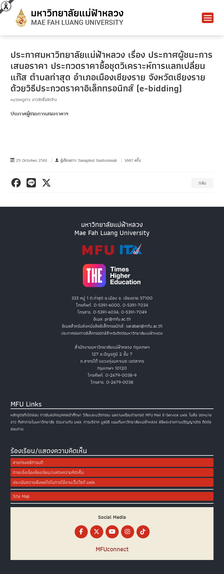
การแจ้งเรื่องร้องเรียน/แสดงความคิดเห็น (48, 472)
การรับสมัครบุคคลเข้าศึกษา (60, 415)
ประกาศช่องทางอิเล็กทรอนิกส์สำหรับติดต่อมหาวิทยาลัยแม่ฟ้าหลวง (112, 333)
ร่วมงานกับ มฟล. (69, 422)
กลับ (202, 183)
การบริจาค (91, 422)
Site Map (21, 496)
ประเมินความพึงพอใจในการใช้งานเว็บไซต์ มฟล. (54, 482)
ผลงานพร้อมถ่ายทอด (128, 415)
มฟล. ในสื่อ (188, 415)
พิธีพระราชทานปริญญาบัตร (180, 422)
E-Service (170, 415)
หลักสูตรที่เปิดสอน (24, 415)
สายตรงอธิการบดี (28, 462)
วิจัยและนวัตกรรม (96, 415)
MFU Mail (153, 415)
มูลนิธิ (105, 422)
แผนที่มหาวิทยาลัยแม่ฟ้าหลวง (134, 422)
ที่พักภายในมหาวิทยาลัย (36, 422)
